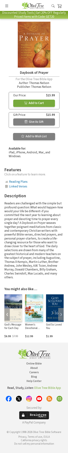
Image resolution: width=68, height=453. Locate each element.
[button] (53, 6)
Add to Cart (34, 103)
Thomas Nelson (39, 83)
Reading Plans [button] (18, 182)
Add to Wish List (34, 136)
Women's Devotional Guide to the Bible (32, 330)
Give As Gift (34, 122)
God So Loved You (54, 326)
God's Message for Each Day (12, 326)
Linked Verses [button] (18, 186)
